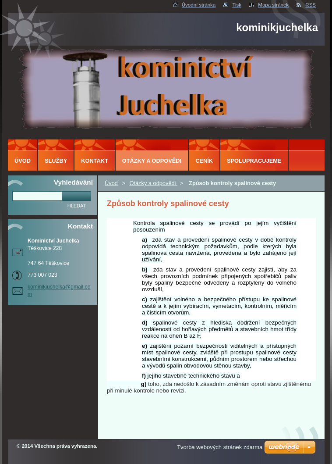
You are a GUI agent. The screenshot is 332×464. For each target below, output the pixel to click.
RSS (310, 4)
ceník (204, 160)
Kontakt (94, 160)
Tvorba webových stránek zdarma (219, 447)
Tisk (236, 4)
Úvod (111, 183)
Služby (56, 160)
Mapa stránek (273, 4)
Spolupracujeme (254, 160)
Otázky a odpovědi (153, 183)
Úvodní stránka (198, 4)
